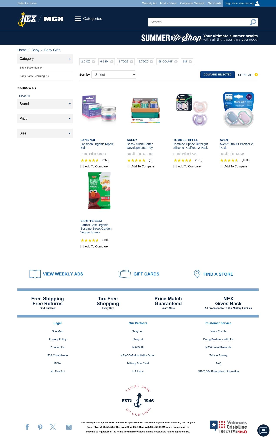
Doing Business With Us (218, 339)
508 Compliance (57, 355)
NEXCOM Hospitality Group (138, 355)
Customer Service (192, 3)
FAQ (218, 363)
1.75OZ (126, 61)
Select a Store (27, 3)
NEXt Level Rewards (218, 347)
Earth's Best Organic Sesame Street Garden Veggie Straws (95, 228)
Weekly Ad (149, 3)
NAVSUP (138, 347)
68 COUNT (168, 61)
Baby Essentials (31, 67)
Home (22, 50)
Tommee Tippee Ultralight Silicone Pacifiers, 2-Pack (190, 145)
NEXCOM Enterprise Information (218, 371)
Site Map (57, 331)
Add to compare (96, 166)
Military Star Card (138, 363)
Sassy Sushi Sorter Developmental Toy (140, 145)
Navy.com (138, 331)
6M (188, 61)
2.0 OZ (88, 61)
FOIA (57, 363)
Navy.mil (138, 339)
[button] (263, 430)
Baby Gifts (52, 50)
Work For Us (218, 331)
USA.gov (137, 371)
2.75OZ (146, 61)
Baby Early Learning (34, 76)
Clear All (24, 96)
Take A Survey (218, 355)
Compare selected (217, 74)
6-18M (107, 61)
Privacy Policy (58, 339)
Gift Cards (214, 3)
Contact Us (58, 347)
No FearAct (57, 371)
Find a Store (168, 3)
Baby (35, 50)
